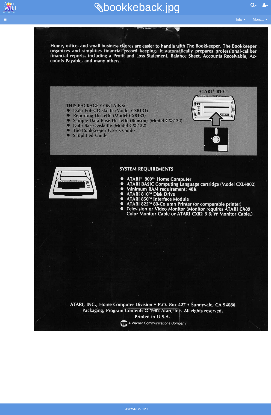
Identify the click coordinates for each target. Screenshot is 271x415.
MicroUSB (11, 76)
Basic (17, 123)
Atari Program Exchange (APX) (28, 254)
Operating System (27, 210)
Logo (17, 155)
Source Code (23, 216)
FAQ (7, 92)
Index (7, 100)
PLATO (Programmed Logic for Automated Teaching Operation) (28, 279)
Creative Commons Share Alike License (22, 387)
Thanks (9, 356)
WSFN (18, 192)
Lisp (16, 150)
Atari (9, 6)
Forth (17, 134)
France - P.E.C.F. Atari (31, 311)
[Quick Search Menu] (253, 5)
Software (10, 45)
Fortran (19, 139)
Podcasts (11, 293)
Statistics (10, 366)
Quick (17, 181)
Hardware (11, 37)
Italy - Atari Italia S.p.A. (31, 327)
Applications (13, 53)
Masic (17, 160)
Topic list (10, 69)
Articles (9, 30)
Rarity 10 (10, 361)
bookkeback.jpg (141, 7)
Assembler (21, 118)
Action (18, 113)
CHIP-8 (19, 197)
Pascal (18, 166)
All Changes (13, 84)
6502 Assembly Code (30, 221)
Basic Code (22, 226)
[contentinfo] (241, 20)
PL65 (17, 176)
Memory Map (14, 61)
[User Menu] (265, 5)
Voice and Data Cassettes (24, 246)
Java (17, 144)
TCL (16, 187)
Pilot (16, 171)
